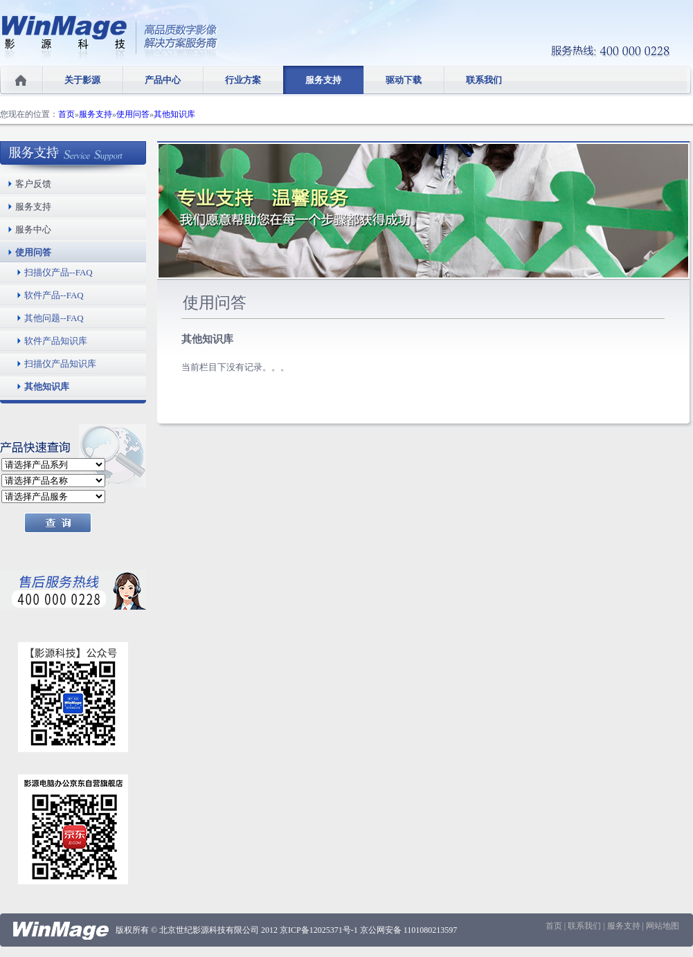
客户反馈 (33, 184)
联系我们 (484, 80)
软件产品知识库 (55, 341)
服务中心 (33, 229)
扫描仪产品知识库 (60, 363)
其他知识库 (174, 114)
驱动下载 (404, 80)
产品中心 (163, 80)
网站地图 (662, 926)
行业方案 (243, 80)
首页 (66, 114)
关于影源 (82, 80)
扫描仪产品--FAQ (58, 272)
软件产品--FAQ (54, 295)
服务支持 (323, 80)
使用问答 (133, 114)
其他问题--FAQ (54, 318)
